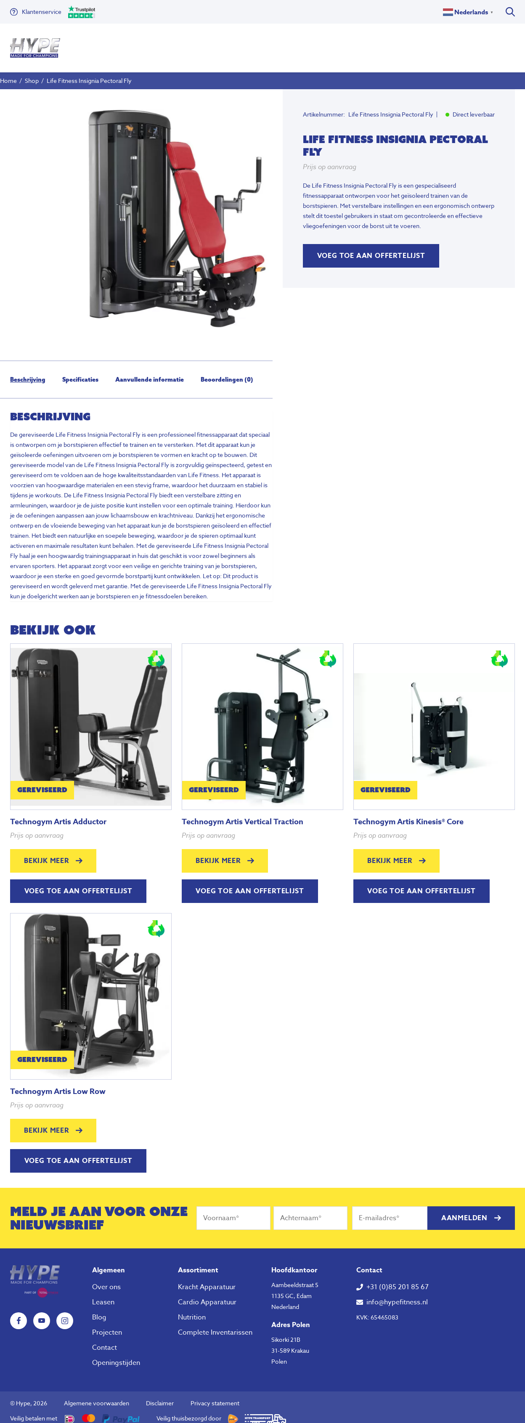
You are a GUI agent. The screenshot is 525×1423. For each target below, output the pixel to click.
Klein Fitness (175, 44)
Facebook (18, 1313)
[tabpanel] (174, 211)
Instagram (64, 1313)
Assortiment (198, 1263)
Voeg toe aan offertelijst (371, 248)
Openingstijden (116, 1355)
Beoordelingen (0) (227, 372)
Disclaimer (160, 1395)
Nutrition (230, 44)
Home (8, 73)
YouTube (41, 1313)
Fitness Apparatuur (104, 44)
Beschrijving (27, 372)
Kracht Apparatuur (207, 1279)
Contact (104, 1340)
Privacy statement (215, 1395)
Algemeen (108, 1263)
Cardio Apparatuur (207, 1295)
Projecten (107, 1325)
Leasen (103, 1295)
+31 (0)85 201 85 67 (397, 1279)
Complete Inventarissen (215, 1325)
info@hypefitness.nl (397, 1295)
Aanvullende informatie (149, 372)
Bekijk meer (46, 853)
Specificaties (80, 372)
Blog (99, 1310)
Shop (32, 73)
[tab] (27, 372)
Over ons (268, 44)
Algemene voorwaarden (96, 1395)
